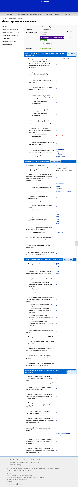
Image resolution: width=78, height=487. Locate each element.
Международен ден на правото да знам (19, 475)
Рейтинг (5, 26)
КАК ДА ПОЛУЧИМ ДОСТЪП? (29, 14)
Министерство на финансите (19, 21)
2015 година (19, 18)
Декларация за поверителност (21, 470)
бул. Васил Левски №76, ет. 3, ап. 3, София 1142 (25, 460)
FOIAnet (9, 481)
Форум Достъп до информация (17, 479)
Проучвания (11, 18)
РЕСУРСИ (67, 14)
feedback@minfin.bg (45, 29)
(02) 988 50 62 (14, 462)
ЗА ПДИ (10, 14)
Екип (8, 470)
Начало (4, 18)
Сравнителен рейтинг (9, 41)
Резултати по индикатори (10, 29)
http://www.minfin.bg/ (45, 27)
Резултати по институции (10, 32)
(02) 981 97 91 (24, 462)
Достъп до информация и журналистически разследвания (25, 477)
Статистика (6, 38)
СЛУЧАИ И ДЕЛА (52, 14)
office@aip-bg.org (15, 465)
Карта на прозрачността (10, 35)
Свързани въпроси (8, 44)
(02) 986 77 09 (34, 462)
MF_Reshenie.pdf (47, 43)
